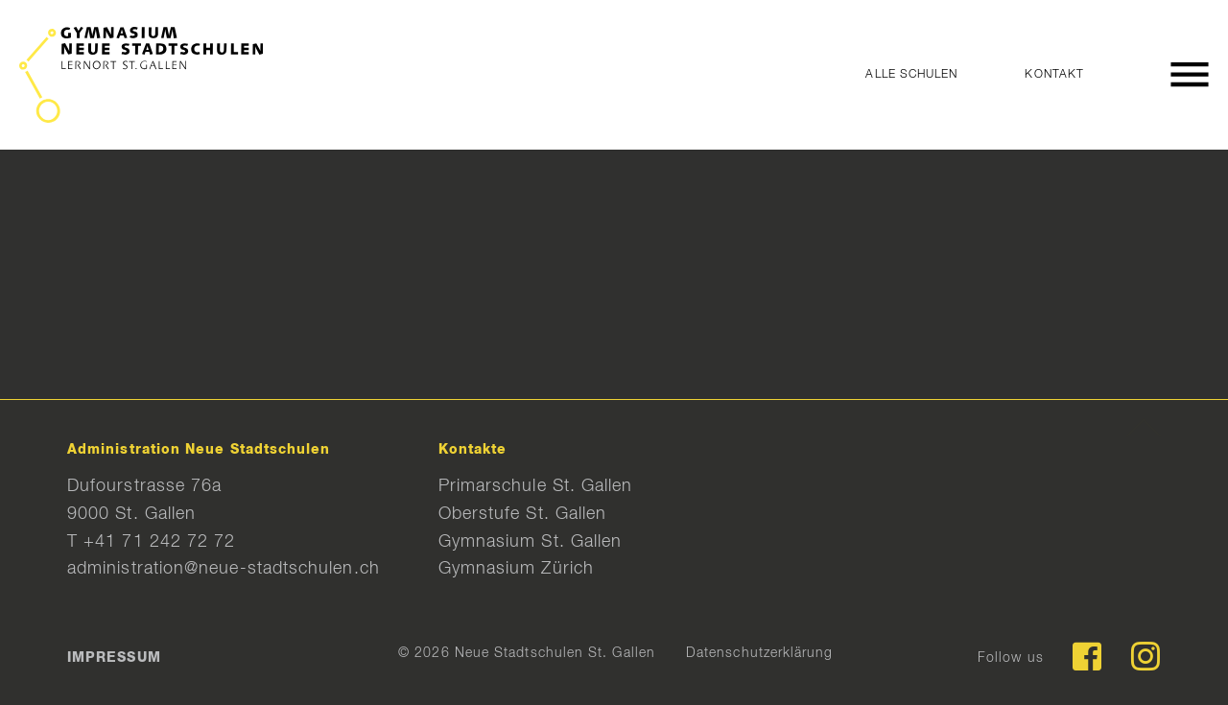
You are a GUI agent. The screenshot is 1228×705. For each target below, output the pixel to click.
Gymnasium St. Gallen (530, 542)
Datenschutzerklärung (760, 653)
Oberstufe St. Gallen (522, 514)
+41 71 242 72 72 (159, 542)
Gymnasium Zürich (516, 568)
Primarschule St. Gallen (535, 486)
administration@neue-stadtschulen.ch (223, 568)
